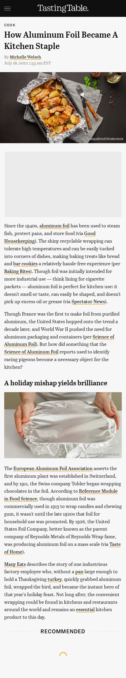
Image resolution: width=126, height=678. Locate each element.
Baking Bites (17, 271)
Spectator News (88, 301)
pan (79, 571)
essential (85, 609)
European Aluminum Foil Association (53, 468)
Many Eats (15, 564)
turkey (55, 579)
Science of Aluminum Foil (31, 351)
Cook (10, 25)
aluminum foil (54, 225)
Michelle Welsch (25, 57)
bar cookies (25, 263)
